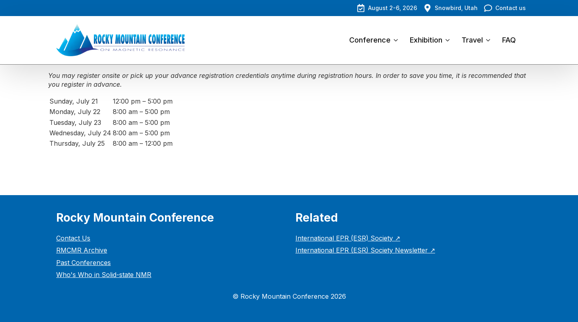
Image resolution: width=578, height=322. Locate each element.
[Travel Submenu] (489, 40)
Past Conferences (83, 263)
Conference (370, 40)
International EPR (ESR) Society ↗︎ (347, 238)
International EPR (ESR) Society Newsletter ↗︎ (365, 250)
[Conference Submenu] (397, 40)
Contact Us (73, 238)
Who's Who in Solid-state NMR (103, 275)
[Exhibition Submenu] (449, 40)
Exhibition (426, 40)
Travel (472, 40)
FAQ (509, 40)
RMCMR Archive (81, 250)
